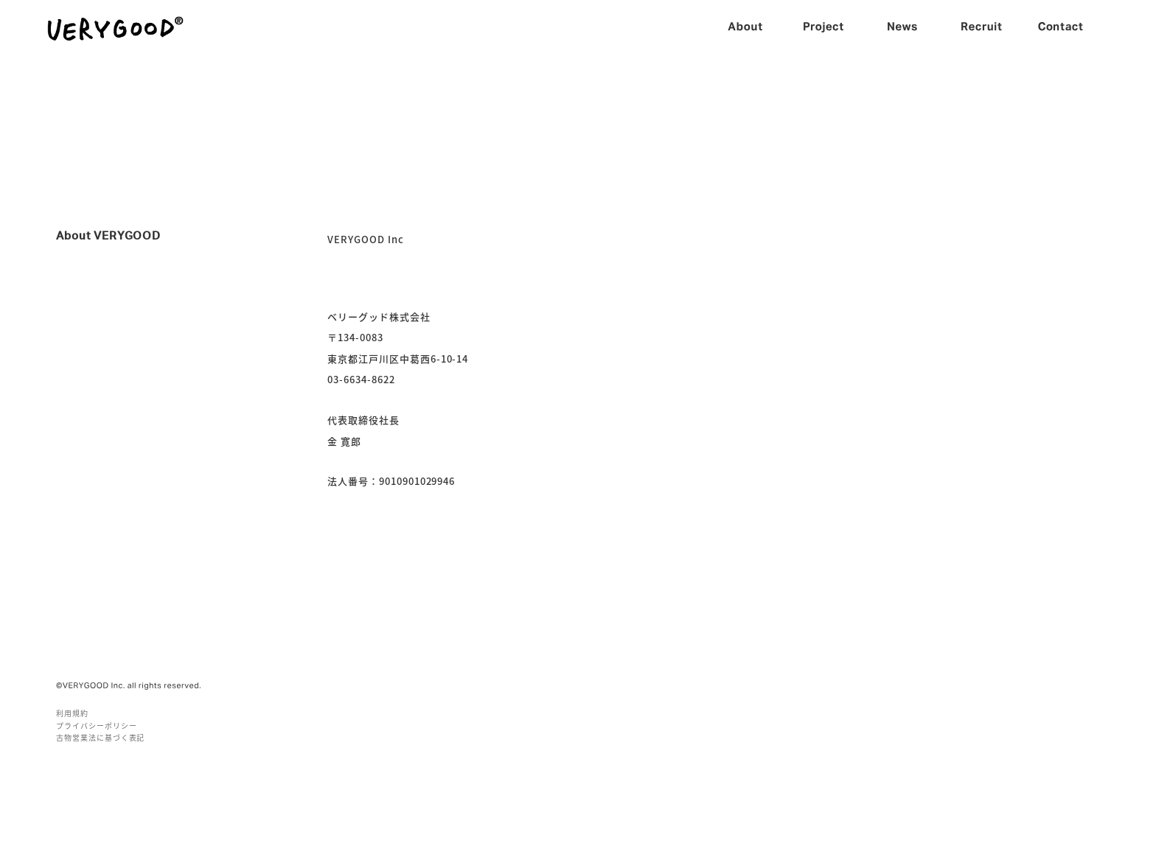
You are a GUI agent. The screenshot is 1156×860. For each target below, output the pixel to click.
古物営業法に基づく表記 (100, 737)
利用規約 (72, 713)
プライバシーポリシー (96, 725)
